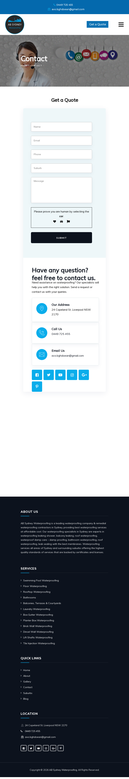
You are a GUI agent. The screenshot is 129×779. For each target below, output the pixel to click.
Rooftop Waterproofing (36, 593)
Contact (27, 689)
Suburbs (27, 695)
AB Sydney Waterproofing (63, 771)
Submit (61, 239)
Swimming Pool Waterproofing (41, 582)
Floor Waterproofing (35, 588)
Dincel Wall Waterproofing (38, 633)
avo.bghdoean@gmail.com (68, 9)
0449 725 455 (64, 4)
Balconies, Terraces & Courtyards (42, 605)
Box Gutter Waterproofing (38, 616)
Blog (25, 700)
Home (26, 672)
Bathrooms (29, 599)
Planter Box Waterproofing (38, 622)
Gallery (27, 683)
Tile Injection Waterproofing (39, 645)
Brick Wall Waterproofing (37, 628)
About (26, 677)
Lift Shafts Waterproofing (37, 639)
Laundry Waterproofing (36, 610)
